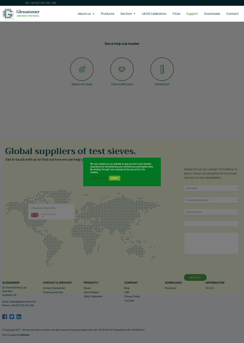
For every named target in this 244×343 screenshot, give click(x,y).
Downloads (212, 14)
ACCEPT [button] (114, 178)
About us (86, 14)
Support (192, 14)
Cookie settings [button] (99, 178)
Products (107, 14)
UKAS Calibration (154, 14)
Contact (232, 14)
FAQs (176, 14)
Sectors (128, 14)
